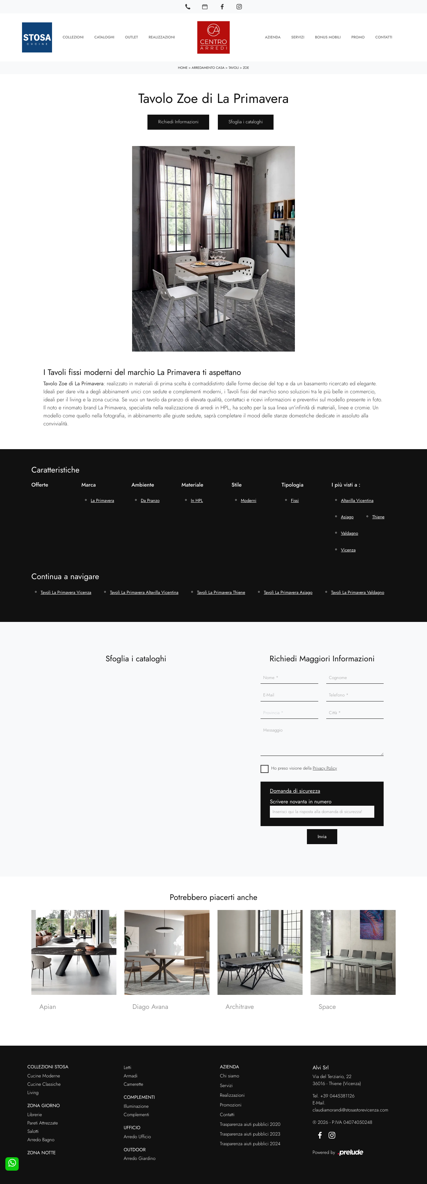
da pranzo (150, 499)
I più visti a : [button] (346, 483)
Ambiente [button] (142, 483)
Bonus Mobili (328, 36)
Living (33, 1091)
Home (183, 66)
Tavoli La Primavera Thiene (221, 590)
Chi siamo (229, 1074)
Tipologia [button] (292, 483)
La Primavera (102, 499)
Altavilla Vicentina (357, 499)
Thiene (378, 515)
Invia (322, 834)
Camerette (133, 1083)
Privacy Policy (325, 767)
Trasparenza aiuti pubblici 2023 (250, 1132)
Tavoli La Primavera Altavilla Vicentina (144, 590)
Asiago (347, 515)
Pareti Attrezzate (42, 1121)
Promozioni (230, 1103)
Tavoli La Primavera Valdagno (357, 590)
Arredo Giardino (139, 1157)
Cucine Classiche (44, 1082)
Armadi (130, 1074)
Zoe (246, 66)
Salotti (33, 1130)
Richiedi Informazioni (178, 120)
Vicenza (348, 548)
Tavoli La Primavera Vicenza (66, 590)
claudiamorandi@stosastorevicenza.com (350, 1108)
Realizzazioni (162, 36)
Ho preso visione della (304, 767)
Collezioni (73, 36)
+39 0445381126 (337, 1094)
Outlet (131, 36)
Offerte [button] (39, 483)
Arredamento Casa (208, 66)
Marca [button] (88, 483)
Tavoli (234, 66)
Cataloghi (104, 36)
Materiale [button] (192, 483)
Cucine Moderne (43, 1074)
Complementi (136, 1113)
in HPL (197, 499)
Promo (358, 36)
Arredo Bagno (40, 1138)
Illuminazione (136, 1104)
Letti (127, 1066)
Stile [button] (237, 483)
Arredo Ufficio (137, 1135)
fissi (295, 499)
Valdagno (349, 532)
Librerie (34, 1113)
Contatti (383, 36)
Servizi (297, 36)
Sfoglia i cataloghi (246, 120)
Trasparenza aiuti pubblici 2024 (250, 1142)
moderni (248, 499)
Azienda (273, 36)
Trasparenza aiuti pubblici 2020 (250, 1123)
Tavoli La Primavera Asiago (288, 590)
